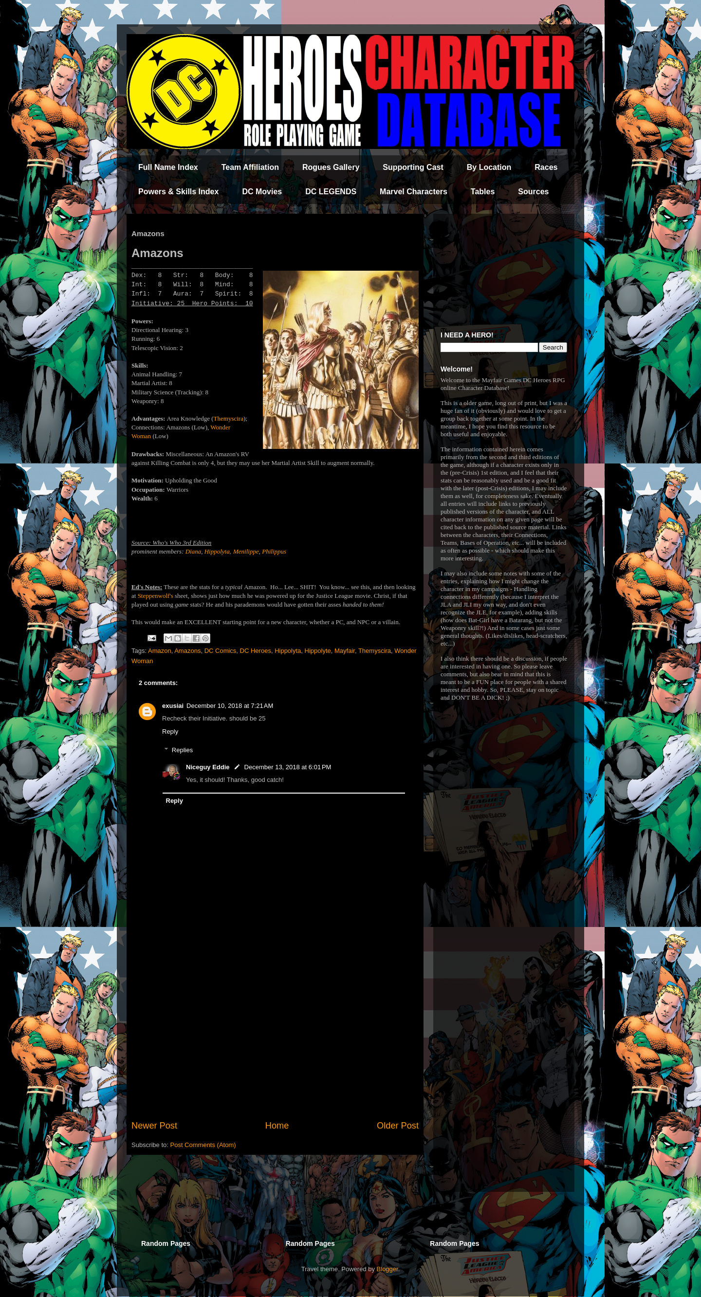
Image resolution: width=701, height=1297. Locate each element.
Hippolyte (318, 650)
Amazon (159, 650)
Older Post (398, 1125)
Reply (170, 731)
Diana (193, 551)
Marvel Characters (413, 191)
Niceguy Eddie (208, 767)
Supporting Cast (413, 167)
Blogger (387, 1269)
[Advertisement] (275, 1039)
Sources (533, 191)
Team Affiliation (250, 167)
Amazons (187, 650)
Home (277, 1125)
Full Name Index (168, 167)
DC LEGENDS (330, 191)
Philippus (274, 551)
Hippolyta (217, 551)
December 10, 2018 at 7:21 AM (229, 705)
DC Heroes (255, 650)
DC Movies (262, 191)
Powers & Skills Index (178, 191)
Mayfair (344, 650)
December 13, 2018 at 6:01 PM (288, 767)
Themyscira (228, 418)
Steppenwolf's (156, 595)
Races (546, 167)
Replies (182, 750)
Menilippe (246, 551)
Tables (483, 191)
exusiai (173, 705)
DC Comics (220, 650)
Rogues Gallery (330, 167)
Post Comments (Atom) (203, 1145)
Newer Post (154, 1125)
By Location (489, 167)
